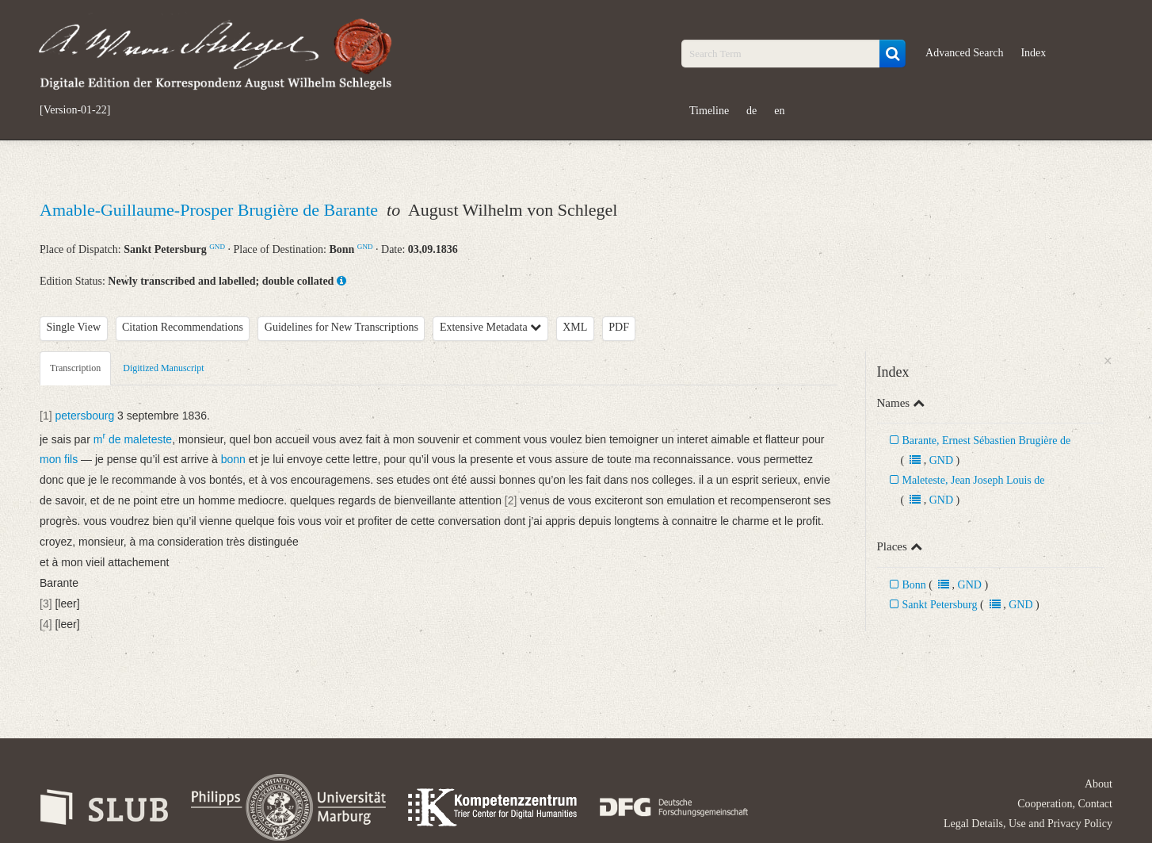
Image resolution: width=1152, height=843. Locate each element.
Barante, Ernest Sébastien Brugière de (986, 440)
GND (217, 247)
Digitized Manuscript (163, 368)
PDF (618, 327)
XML (575, 327)
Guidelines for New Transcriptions (341, 327)
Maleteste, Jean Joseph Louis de (973, 480)
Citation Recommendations (182, 327)
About (1098, 784)
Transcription (75, 368)
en (779, 111)
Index (1033, 53)
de (751, 111)
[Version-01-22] (75, 110)
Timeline (709, 111)
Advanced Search (964, 53)
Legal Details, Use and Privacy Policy (1028, 824)
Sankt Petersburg (940, 605)
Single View (74, 327)
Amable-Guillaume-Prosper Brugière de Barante (211, 210)
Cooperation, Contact (1064, 804)
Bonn (914, 585)
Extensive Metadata (490, 327)
